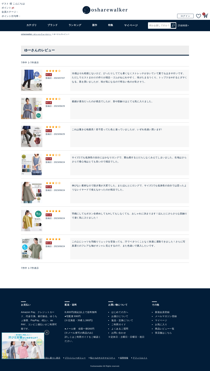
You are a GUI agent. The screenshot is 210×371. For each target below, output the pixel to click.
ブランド (52, 25)
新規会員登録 (162, 312)
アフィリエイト (140, 358)
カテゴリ (31, 25)
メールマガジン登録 (166, 316)
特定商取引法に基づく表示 (47, 358)
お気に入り (161, 324)
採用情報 (124, 358)
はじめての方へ (119, 312)
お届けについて (119, 316)
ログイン (185, 16)
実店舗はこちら (163, 332)
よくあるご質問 (119, 328)
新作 (95, 25)
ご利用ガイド (81, 337)
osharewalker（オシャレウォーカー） (36, 34)
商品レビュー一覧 (164, 328)
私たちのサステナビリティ (102, 358)
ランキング (76, 25)
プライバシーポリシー (75, 358)
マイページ (161, 320)
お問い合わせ (118, 332)
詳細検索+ (183, 25)
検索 (173, 25)
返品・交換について (122, 320)
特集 (111, 25)
